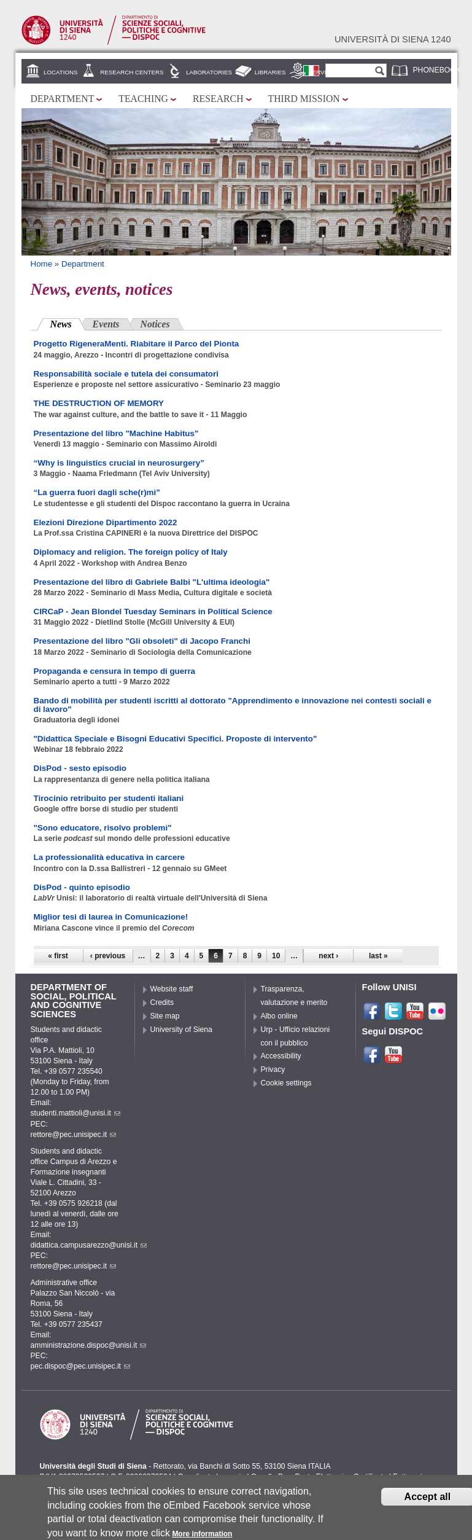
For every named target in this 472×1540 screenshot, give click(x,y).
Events (106, 324)
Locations (60, 72)
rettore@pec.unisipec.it (74, 1134)
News (67, 322)
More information (202, 1534)
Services (323, 72)
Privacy (273, 1069)
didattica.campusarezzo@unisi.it (89, 1245)
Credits (162, 1002)
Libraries (270, 72)
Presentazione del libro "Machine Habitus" (116, 433)
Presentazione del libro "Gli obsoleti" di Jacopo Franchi (142, 641)
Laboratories (209, 72)
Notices (155, 324)
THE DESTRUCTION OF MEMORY (99, 403)
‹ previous (107, 956)
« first (58, 956)
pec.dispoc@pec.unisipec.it (81, 1366)
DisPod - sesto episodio (80, 768)
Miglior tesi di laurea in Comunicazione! (111, 916)
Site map (165, 1016)
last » (378, 956)
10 (276, 956)
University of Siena (181, 1029)
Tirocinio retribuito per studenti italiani (109, 798)
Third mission (304, 98)
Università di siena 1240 (393, 39)
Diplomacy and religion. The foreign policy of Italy (131, 552)
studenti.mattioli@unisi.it (75, 1113)
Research (218, 98)
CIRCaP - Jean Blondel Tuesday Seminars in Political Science (153, 611)
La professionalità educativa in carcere (109, 857)
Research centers (131, 72)
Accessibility (281, 1056)
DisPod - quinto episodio (82, 887)
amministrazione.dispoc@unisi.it (89, 1345)
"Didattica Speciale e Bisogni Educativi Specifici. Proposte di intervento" (175, 738)
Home (42, 263)
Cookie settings (286, 1083)
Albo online (279, 1016)
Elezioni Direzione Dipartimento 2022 (105, 522)
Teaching (143, 98)
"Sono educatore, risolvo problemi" (103, 827)
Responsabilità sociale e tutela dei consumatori (126, 373)
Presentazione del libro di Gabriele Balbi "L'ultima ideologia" (152, 582)
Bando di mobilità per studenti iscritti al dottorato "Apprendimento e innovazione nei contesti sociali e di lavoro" (232, 704)
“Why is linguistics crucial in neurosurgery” (119, 462)
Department (63, 98)
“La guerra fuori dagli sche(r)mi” (97, 492)
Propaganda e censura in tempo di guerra (115, 671)
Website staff (171, 989)
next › (328, 956)
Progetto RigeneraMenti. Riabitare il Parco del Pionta (136, 343)
